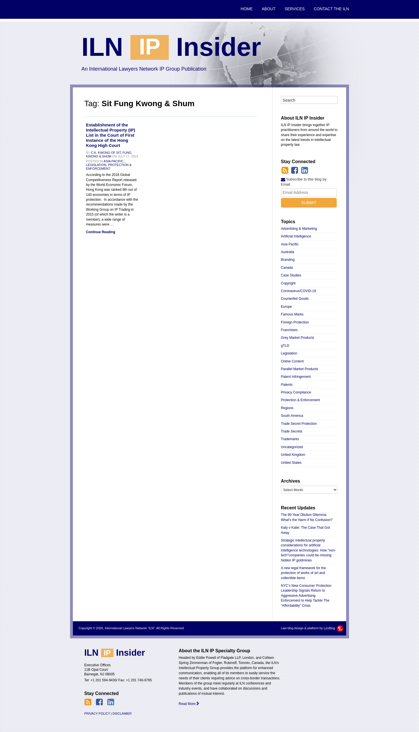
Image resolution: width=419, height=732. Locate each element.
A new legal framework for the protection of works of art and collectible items (303, 573)
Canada (287, 268)
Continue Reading (100, 232)
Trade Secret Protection (299, 424)
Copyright (288, 283)
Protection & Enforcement (109, 166)
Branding (288, 260)
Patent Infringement (296, 377)
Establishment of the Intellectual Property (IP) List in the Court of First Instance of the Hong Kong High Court (110, 135)
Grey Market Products (297, 338)
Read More (189, 704)
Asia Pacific (290, 244)
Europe (286, 307)
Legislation (289, 353)
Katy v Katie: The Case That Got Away (305, 530)
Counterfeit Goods (295, 299)
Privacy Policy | (98, 713)
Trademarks (290, 439)
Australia (287, 252)
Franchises (289, 330)
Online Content (292, 361)
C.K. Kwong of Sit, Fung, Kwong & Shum (109, 154)
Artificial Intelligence (296, 236)
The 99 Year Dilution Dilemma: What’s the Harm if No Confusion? (306, 517)
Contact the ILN (331, 9)
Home (247, 9)
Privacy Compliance (296, 392)
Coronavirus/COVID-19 (298, 291)
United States (291, 463)
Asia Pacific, (114, 161)
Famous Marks (292, 314)
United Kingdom (293, 455)
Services (295, 9)
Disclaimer (122, 713)
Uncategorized (292, 447)
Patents (287, 385)
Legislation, (96, 165)
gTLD (285, 346)
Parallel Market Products (299, 369)
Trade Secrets (291, 431)
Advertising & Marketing (299, 229)
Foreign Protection (295, 322)
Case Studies (291, 275)
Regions (287, 408)
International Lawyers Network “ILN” (97, 9)
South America (292, 416)
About (269, 9)
